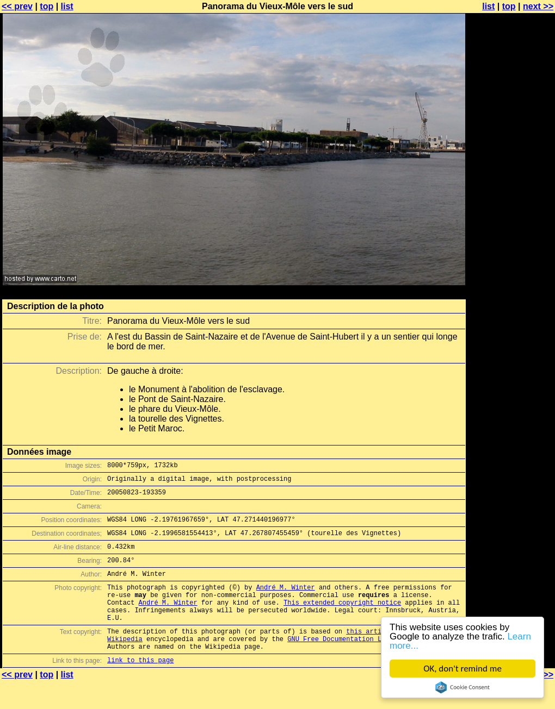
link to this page (140, 687)
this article (369, 653)
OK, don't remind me (462, 668)
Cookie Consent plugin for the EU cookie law (462, 687)
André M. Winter (285, 601)
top (46, 6)
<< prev (17, 6)
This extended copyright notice (342, 620)
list (67, 6)
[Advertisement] (510, 269)
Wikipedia (125, 663)
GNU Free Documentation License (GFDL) (359, 663)
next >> (538, 6)
